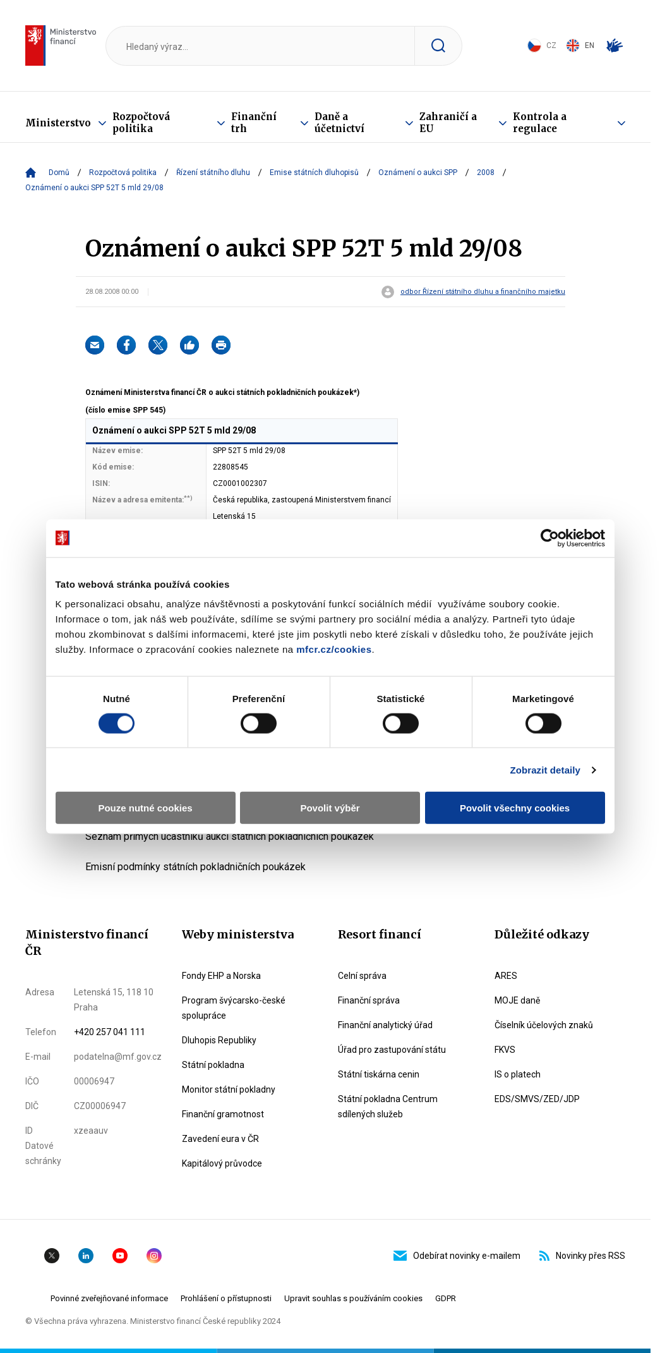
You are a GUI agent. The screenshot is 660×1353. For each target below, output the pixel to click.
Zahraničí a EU (448, 123)
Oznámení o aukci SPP (417, 172)
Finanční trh (254, 123)
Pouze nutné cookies (145, 808)
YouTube (120, 1255)
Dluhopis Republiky (219, 1040)
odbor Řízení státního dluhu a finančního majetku (482, 292)
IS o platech (518, 1074)
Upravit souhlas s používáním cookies (353, 1298)
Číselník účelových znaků (544, 1025)
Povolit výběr (329, 808)
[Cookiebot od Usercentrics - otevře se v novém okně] (550, 537)
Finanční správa (369, 1000)
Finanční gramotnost (223, 1114)
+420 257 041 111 (109, 1032)
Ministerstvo (58, 123)
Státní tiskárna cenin (378, 1074)
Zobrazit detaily (545, 769)
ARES (506, 976)
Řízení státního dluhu (213, 172)
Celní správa (362, 976)
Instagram (154, 1255)
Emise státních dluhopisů (314, 172)
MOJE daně (517, 1000)
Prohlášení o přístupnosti (226, 1298)
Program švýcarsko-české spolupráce (233, 1008)
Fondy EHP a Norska (221, 976)
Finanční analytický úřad (385, 1025)
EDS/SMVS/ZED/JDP (537, 1099)
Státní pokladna (213, 1065)
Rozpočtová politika (141, 123)
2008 (486, 172)
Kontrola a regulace (540, 123)
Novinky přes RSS (582, 1256)
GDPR (445, 1298)
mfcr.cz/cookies (333, 649)
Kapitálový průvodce (222, 1163)
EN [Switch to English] (580, 45)
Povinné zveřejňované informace (109, 1298)
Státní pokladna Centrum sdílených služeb (388, 1106)
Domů (59, 172)
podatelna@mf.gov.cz (118, 1057)
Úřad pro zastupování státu (392, 1050)
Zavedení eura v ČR (220, 1139)
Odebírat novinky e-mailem (456, 1256)
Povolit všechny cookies (515, 808)
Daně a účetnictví (339, 123)
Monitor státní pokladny (228, 1089)
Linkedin (85, 1255)
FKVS (505, 1050)
